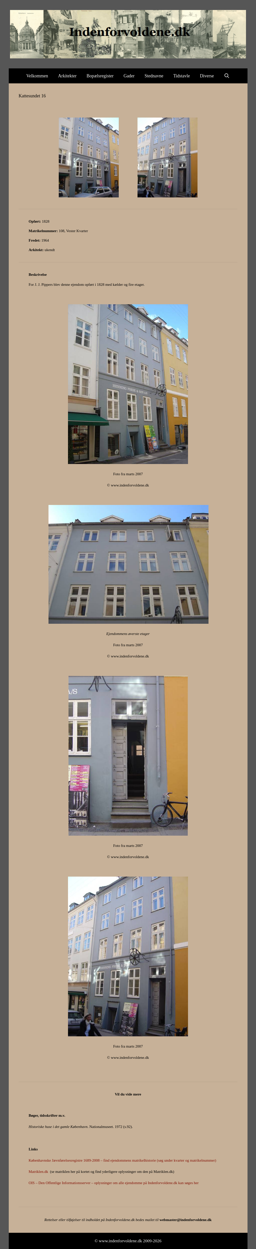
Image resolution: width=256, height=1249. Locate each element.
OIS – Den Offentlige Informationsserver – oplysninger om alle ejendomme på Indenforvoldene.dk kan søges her (114, 1183)
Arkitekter (67, 75)
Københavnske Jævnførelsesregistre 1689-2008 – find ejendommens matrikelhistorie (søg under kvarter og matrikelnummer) (122, 1160)
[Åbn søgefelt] (227, 75)
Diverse (207, 75)
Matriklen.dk (38, 1172)
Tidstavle (181, 75)
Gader (129, 75)
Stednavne (153, 75)
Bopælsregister (100, 75)
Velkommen (37, 75)
